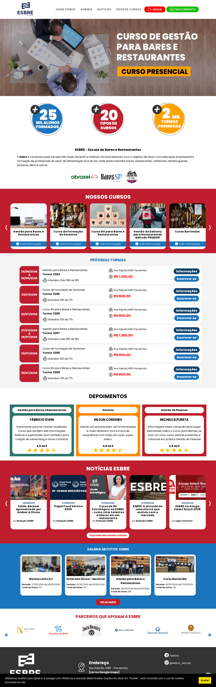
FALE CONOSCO (182, 9)
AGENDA (86, 9)
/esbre (171, 656)
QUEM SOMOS (66, 9)
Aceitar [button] (205, 680)
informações (186, 271)
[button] (27, 682)
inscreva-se (186, 279)
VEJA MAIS (108, 602)
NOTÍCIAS (104, 9)
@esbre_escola (177, 663)
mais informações (28, 244)
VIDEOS (155, 9)
